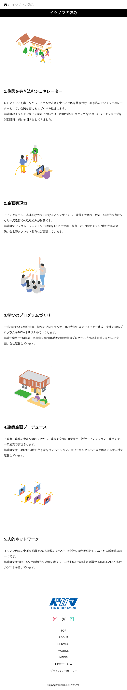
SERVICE (63, 644)
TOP (63, 630)
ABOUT (63, 637)
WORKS (63, 650)
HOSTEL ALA (63, 664)
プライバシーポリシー (63, 670)
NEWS (63, 657)
